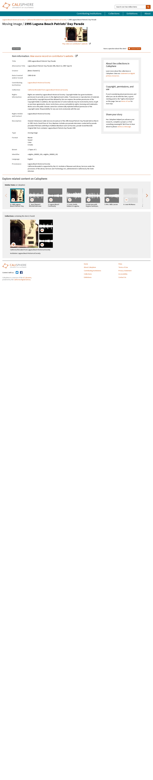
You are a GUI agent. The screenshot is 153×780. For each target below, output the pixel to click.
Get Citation (16, 49)
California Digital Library (22, 279)
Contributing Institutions (89, 13)
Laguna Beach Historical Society (13, 20)
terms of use (125, 101)
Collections (113, 13)
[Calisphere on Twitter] (17, 272)
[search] (148, 7)
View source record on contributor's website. (52, 56)
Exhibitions (132, 13)
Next (147, 195)
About (148, 13)
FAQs (120, 264)
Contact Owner (134, 49)
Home (86, 264)
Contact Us (122, 277)
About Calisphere (90, 267)
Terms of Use (123, 267)
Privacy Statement (124, 271)
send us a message (124, 126)
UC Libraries (27, 277)
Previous (6, 195)
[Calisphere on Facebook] (21, 272)
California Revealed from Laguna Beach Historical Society (47, 20)
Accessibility (122, 274)
